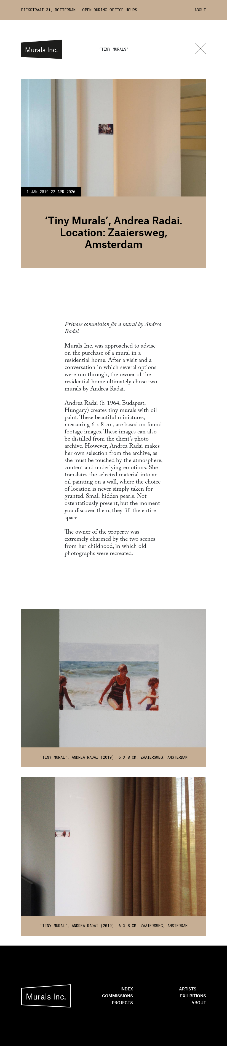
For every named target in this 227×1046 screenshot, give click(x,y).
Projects (122, 1002)
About (200, 9)
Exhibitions (193, 995)
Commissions (117, 995)
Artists (187, 988)
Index (127, 988)
